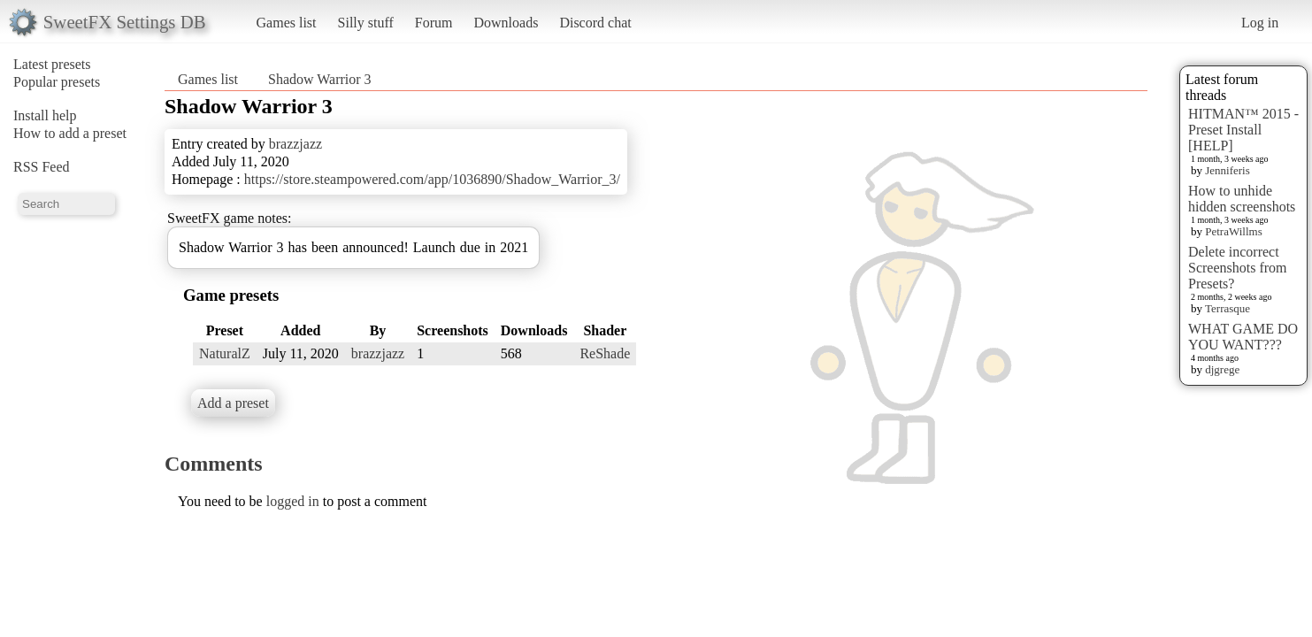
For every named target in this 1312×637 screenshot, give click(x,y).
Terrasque (1227, 308)
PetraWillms (1233, 231)
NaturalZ (224, 353)
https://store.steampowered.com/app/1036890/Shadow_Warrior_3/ (432, 179)
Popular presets (56, 81)
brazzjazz (295, 143)
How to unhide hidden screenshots (1241, 198)
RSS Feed (41, 166)
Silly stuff (366, 22)
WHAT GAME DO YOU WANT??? (1243, 336)
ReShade (604, 353)
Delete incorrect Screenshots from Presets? (1237, 267)
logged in (292, 501)
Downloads (505, 22)
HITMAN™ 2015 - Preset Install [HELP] (1243, 129)
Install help (45, 115)
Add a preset (233, 403)
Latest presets (52, 64)
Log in (1259, 22)
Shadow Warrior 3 (320, 79)
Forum (434, 22)
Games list (287, 22)
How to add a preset (70, 133)
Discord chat (595, 22)
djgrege (1222, 369)
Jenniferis (1227, 170)
